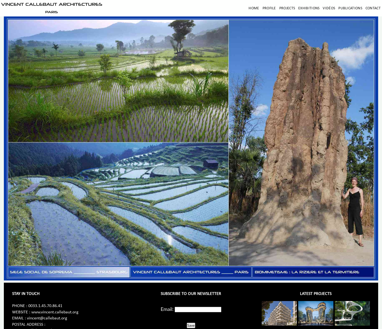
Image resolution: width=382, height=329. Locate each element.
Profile (269, 8)
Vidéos (329, 8)
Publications (350, 8)
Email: (167, 309)
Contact (373, 8)
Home (254, 8)
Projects (287, 8)
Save (191, 325)
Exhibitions (308, 8)
